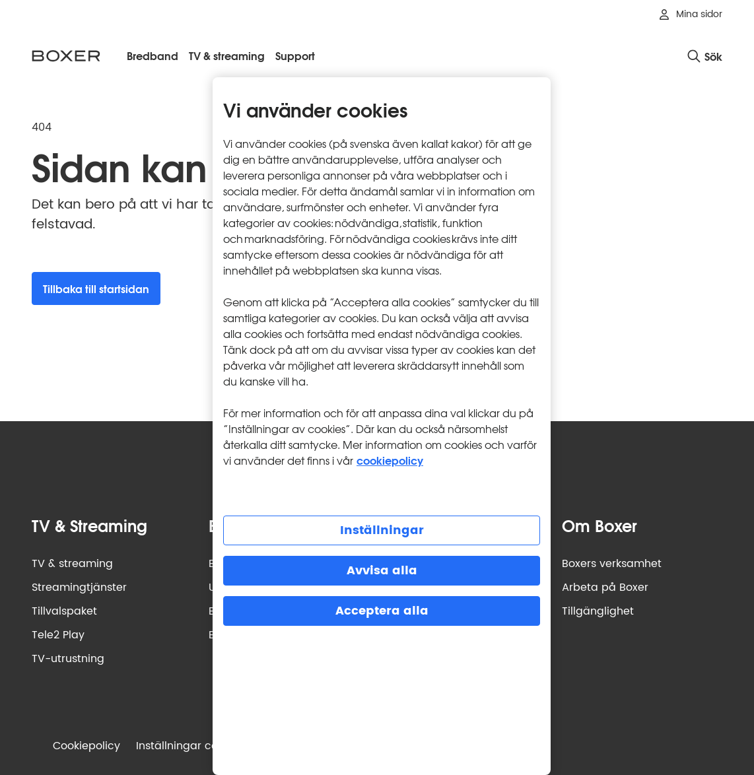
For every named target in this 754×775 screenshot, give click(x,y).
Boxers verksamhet (612, 563)
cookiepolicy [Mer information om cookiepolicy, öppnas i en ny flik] (390, 460)
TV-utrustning (68, 658)
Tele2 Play (58, 635)
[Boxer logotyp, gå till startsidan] (66, 55)
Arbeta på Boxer (605, 587)
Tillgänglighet (598, 611)
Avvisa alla (382, 570)
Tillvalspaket (64, 611)
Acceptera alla (381, 611)
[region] (382, 426)
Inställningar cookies (190, 746)
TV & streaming (72, 563)
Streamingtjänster (79, 587)
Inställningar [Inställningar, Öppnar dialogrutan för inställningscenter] (382, 530)
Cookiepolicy (86, 746)
